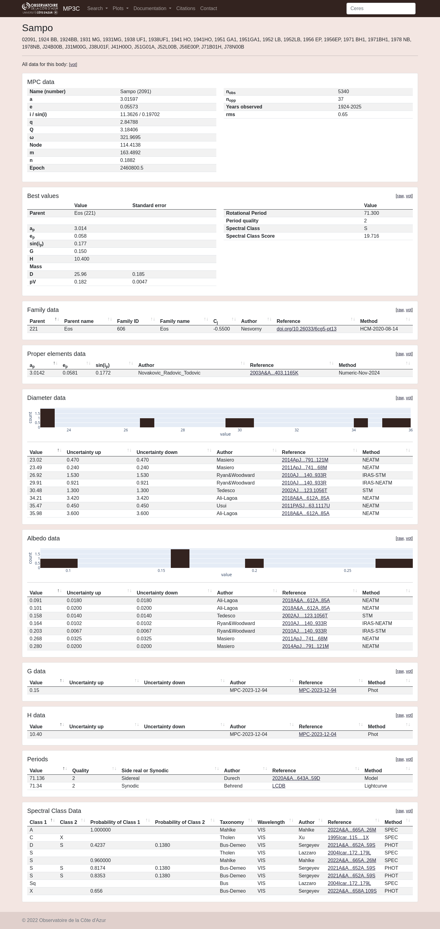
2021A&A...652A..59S (352, 845)
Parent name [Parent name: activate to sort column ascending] (79, 321)
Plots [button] (119, 8)
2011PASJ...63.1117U (306, 505)
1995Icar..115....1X (348, 837)
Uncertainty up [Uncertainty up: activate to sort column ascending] (84, 452)
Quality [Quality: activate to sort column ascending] (80, 770)
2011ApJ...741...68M (304, 467)
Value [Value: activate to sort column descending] (36, 452)
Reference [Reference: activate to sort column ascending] (288, 321)
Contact (208, 8)
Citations (185, 8)
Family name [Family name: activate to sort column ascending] (175, 321)
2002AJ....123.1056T (305, 490)
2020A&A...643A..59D (296, 778)
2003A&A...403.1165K (274, 372)
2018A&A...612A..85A (306, 498)
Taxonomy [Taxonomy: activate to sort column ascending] (232, 822)
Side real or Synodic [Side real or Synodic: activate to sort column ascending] (145, 770)
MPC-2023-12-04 (317, 734)
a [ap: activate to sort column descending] (32, 366)
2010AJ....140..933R (304, 475)
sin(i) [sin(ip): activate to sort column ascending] (103, 366)
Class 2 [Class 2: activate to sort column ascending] (68, 822)
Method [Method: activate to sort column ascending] (369, 321)
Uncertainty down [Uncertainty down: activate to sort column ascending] (157, 452)
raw (400, 195)
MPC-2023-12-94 (317, 690)
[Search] (381, 8)
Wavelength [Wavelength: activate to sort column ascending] (271, 822)
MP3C (71, 8)
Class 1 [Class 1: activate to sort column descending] (38, 822)
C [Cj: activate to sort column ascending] (215, 322)
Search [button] (95, 8)
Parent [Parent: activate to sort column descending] (37, 321)
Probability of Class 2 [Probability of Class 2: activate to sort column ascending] (180, 822)
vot (73, 64)
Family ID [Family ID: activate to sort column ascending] (128, 321)
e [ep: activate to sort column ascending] (65, 366)
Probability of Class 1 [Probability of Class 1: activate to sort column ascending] (115, 822)
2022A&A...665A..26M (352, 829)
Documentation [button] (151, 8)
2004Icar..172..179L (349, 852)
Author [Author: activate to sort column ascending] (249, 321)
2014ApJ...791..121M (305, 460)
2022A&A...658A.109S (352, 891)
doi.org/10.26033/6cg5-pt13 (307, 328)
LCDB (278, 785)
